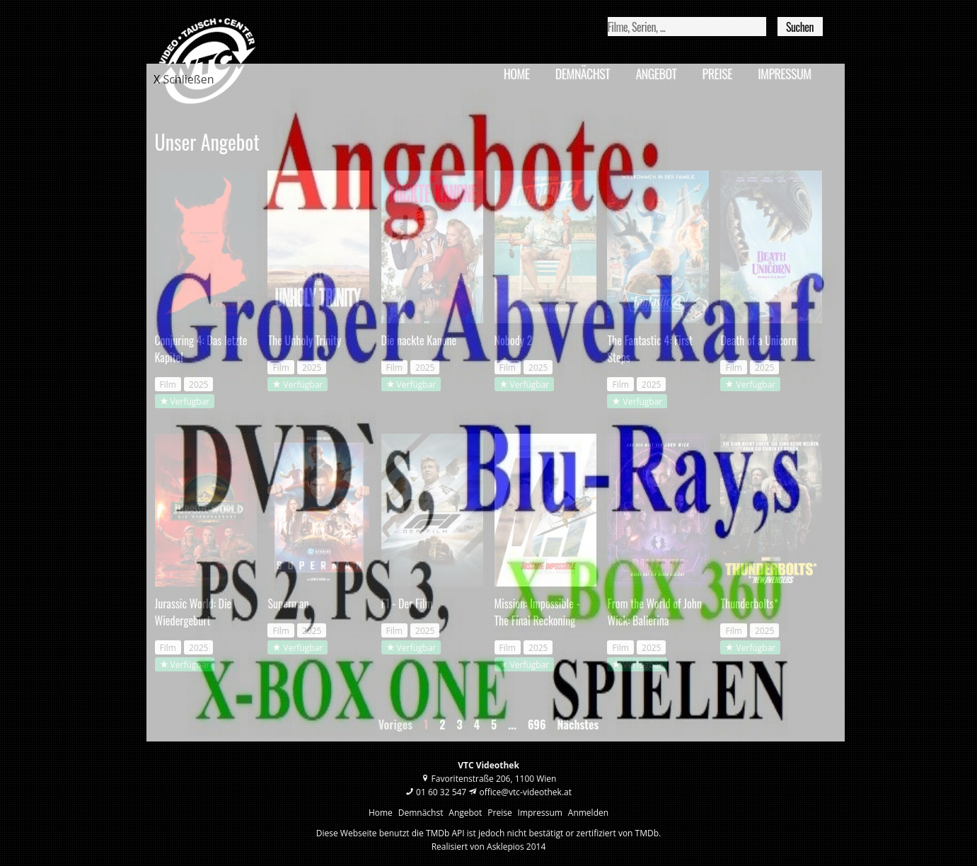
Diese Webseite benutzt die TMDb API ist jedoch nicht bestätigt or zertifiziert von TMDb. (488, 833)
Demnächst (421, 813)
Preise (499, 813)
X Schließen (184, 79)
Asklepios (505, 847)
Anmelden (588, 813)
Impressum (540, 813)
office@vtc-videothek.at (525, 792)
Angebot (465, 813)
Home (381, 813)
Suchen (800, 26)
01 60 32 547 (441, 792)
